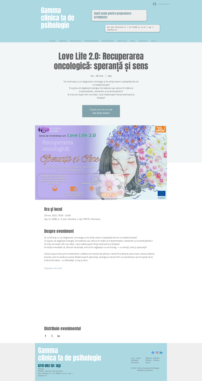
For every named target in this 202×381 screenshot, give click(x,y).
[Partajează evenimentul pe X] (52, 336)
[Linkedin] (161, 352)
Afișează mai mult (53, 268)
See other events (101, 112)
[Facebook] (152, 352)
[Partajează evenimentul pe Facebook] (45, 336)
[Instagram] (156, 352)
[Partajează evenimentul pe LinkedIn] (58, 336)
